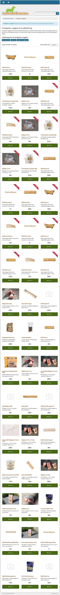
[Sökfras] (45, 13)
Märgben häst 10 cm (27, 371)
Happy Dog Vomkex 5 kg (8, 337)
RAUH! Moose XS (45, 67)
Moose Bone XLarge (26, 303)
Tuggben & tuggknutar (22, 40)
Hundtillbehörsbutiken (15, 10)
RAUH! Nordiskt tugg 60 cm (47, 406)
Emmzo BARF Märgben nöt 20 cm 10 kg (10, 440)
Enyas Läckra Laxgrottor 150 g (29, 542)
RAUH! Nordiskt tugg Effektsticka (10, 542)
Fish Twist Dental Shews (27, 576)
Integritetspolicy (54, 593)
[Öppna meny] (3, 2)
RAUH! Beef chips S (26, 67)
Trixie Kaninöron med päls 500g (10, 101)
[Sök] (57, 13)
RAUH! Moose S (6, 67)
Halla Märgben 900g (7, 406)
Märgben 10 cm (25, 508)
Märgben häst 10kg (7, 303)
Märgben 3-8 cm (26, 101)
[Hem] (8, 2)
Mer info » (10, 78)
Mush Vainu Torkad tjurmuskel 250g (9, 372)
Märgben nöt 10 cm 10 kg (28, 440)
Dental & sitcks (6, 40)
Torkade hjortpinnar (26, 337)
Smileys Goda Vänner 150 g (9, 508)
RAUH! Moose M (45, 168)
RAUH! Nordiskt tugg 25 (46, 440)
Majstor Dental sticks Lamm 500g (10, 475)
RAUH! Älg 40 (25, 406)
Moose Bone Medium (27, 475)
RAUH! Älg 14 (44, 337)
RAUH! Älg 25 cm (45, 576)
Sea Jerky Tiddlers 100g (47, 508)
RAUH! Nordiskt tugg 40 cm (9, 576)
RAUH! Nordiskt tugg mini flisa (48, 542)
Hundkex (13, 40)
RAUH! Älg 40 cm (45, 303)
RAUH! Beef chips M (7, 135)
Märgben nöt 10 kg (45, 475)
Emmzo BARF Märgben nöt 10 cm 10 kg (49, 372)
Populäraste (54, 44)
